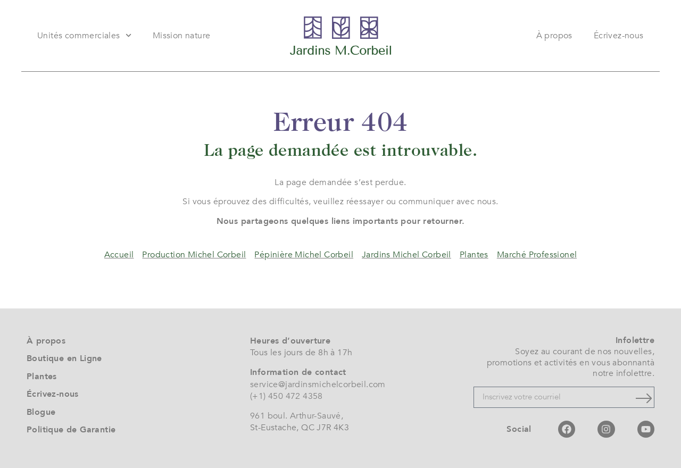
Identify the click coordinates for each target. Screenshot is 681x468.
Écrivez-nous (619, 35)
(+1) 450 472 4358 (286, 396)
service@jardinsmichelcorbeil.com (318, 384)
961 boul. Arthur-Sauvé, (296, 416)
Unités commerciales (84, 35)
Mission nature (182, 35)
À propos (554, 35)
